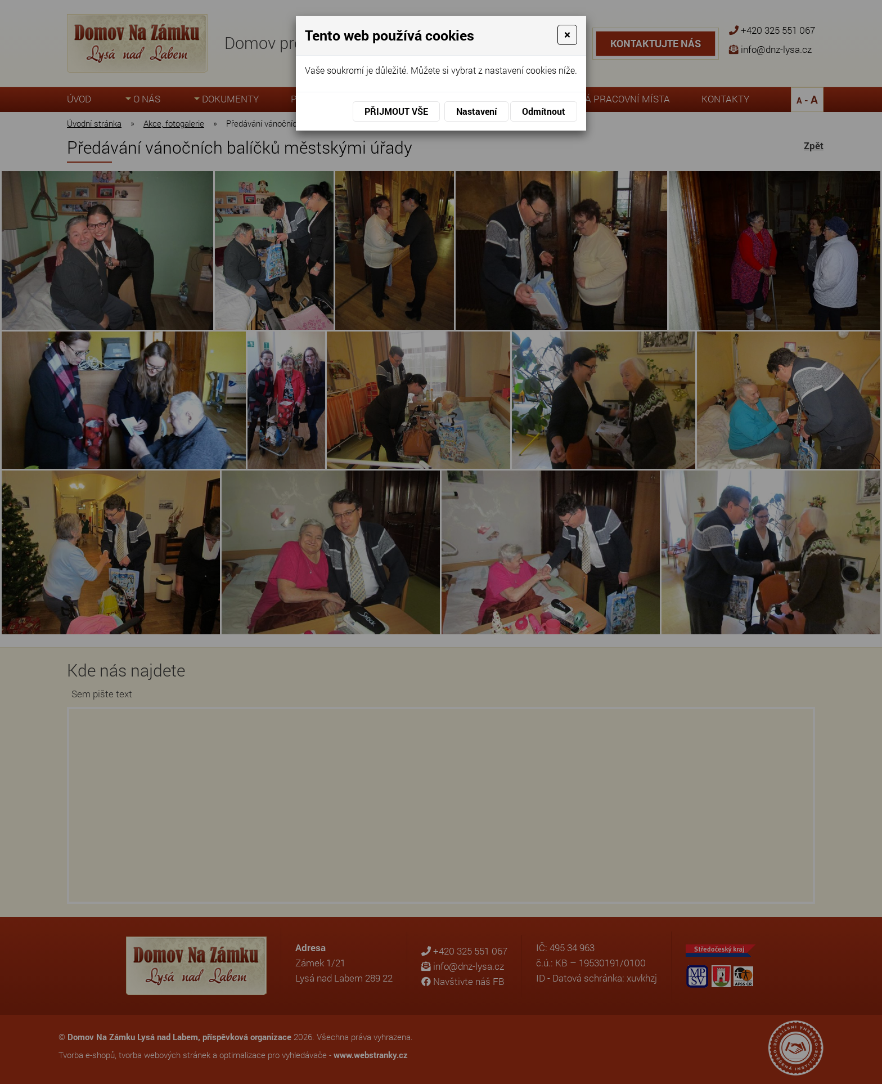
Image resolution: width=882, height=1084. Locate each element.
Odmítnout (543, 111)
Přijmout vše (396, 111)
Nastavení (476, 111)
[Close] (567, 35)
